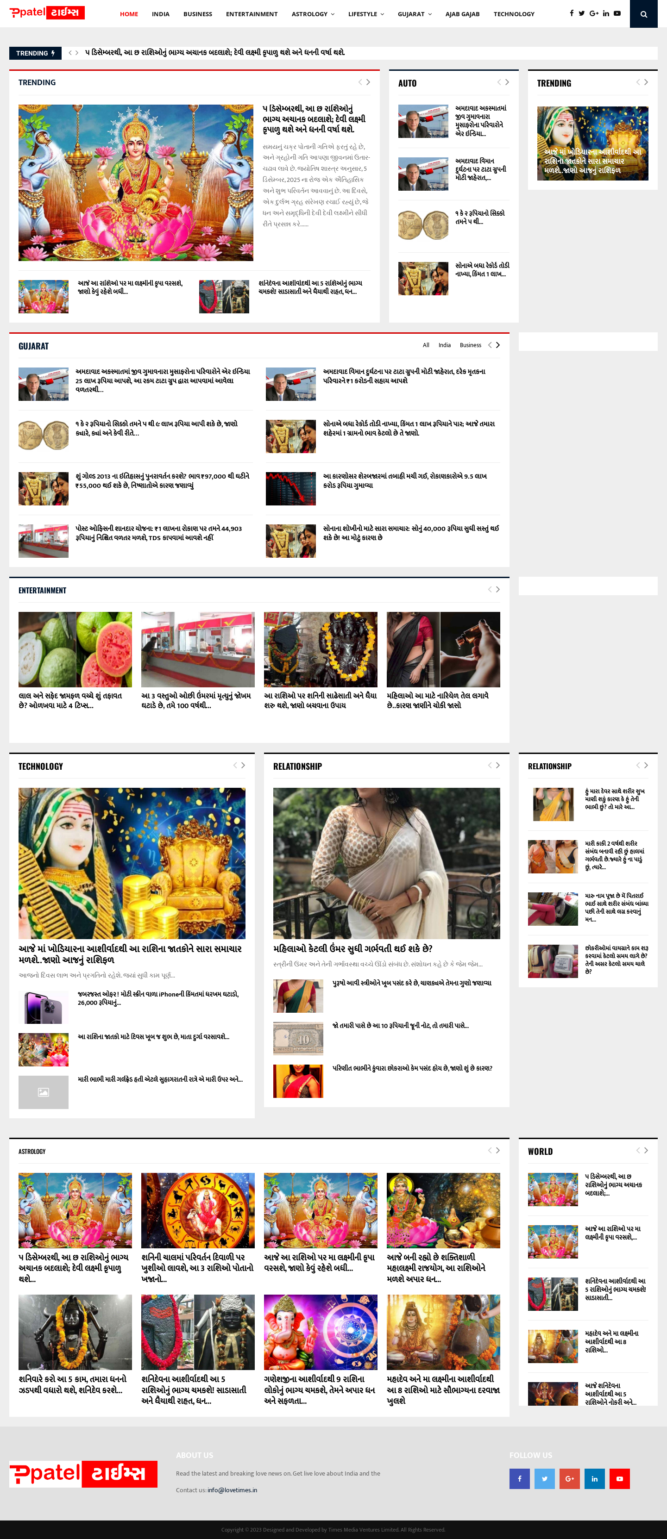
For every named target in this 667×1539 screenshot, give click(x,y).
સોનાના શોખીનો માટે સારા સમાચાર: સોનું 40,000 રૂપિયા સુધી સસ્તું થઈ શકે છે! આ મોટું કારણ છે (411, 533)
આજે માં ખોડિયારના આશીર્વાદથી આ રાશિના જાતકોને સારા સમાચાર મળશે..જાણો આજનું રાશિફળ (592, 161)
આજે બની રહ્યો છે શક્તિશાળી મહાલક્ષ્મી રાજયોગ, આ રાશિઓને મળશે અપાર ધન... (436, 1269)
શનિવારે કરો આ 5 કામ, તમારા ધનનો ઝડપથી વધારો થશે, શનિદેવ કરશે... (72, 1385)
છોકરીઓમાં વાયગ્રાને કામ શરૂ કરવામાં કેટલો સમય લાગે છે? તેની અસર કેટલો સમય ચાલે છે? (616, 960)
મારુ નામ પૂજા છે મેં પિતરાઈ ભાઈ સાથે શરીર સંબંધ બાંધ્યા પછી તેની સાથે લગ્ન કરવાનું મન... (616, 908)
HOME (129, 14)
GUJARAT (411, 14)
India (445, 345)
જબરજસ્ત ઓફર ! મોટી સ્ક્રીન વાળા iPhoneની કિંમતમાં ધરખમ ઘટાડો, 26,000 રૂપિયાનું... (158, 998)
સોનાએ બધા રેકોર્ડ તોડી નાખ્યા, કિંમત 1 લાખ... (482, 270)
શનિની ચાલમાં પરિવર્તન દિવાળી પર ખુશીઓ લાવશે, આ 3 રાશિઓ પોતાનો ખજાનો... (197, 1269)
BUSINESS (197, 14)
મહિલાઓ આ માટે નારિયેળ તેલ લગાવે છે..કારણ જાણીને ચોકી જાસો (437, 701)
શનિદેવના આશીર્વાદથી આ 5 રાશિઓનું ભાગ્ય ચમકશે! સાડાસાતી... (616, 1289)
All (426, 345)
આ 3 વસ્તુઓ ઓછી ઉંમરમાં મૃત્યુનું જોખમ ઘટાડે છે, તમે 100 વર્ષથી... (196, 701)
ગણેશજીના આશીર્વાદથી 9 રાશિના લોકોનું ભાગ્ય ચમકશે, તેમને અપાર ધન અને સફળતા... (319, 1390)
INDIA (161, 14)
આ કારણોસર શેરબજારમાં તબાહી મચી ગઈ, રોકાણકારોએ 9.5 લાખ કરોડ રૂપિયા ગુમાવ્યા (404, 481)
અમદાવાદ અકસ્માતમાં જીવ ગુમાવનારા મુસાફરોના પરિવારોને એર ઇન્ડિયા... (480, 121)
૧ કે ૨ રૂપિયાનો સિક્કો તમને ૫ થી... (479, 217)
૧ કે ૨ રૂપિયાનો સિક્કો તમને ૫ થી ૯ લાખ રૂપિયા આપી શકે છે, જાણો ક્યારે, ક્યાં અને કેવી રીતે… (156, 428)
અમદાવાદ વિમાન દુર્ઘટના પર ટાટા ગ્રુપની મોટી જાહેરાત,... (480, 169)
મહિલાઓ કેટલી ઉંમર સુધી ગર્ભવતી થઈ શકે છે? (353, 949)
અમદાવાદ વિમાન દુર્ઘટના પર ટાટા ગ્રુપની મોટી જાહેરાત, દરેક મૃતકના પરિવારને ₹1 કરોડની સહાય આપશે (404, 376)
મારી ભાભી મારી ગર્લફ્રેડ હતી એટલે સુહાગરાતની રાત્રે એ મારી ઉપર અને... (160, 1079)
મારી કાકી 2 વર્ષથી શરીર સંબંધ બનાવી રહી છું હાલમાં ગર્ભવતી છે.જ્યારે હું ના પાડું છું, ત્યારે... (614, 855)
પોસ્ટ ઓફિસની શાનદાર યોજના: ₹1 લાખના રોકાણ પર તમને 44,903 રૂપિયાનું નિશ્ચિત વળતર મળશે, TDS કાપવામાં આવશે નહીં (159, 533)
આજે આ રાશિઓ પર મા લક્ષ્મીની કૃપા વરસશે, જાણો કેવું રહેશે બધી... (130, 287)
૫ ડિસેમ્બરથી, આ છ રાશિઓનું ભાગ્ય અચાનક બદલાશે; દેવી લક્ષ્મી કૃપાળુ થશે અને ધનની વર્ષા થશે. (215, 53)
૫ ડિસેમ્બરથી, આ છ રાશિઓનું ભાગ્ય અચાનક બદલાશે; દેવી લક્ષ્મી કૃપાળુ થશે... (73, 1269)
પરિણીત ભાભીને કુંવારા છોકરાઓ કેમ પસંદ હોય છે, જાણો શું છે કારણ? (412, 1068)
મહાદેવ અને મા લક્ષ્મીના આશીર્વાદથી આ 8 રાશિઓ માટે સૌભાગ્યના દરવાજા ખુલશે (443, 1390)
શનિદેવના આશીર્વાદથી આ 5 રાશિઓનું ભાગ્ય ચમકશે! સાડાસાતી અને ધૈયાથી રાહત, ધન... (310, 287)
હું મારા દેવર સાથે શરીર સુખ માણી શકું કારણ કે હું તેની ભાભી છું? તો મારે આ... (614, 799)
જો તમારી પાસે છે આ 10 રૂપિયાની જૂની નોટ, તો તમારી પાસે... (401, 1026)
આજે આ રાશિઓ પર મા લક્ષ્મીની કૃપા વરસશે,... (612, 1233)
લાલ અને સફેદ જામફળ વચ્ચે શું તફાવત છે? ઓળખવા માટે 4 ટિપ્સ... (70, 701)
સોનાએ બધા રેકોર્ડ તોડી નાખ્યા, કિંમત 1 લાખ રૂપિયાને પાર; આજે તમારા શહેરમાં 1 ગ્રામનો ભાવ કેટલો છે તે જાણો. (408, 428)
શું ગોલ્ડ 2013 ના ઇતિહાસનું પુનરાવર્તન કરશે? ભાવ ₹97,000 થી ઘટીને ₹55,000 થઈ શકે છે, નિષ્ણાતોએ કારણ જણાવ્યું (162, 481)
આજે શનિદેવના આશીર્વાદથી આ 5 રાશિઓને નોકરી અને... (610, 1394)
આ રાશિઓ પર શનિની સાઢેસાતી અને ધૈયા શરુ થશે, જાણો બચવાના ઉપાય (320, 701)
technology (514, 14)
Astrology (309, 14)
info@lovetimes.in (232, 1490)
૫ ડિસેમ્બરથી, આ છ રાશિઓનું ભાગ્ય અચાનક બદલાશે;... (613, 1185)
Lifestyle (362, 14)
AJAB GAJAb (463, 14)
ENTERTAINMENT (252, 14)
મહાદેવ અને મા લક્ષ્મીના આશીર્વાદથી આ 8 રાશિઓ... (611, 1342)
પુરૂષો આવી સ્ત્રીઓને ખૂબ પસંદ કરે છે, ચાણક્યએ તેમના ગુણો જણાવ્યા (412, 983)
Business (470, 345)
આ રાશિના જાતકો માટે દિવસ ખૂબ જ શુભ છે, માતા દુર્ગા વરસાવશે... (153, 1037)
